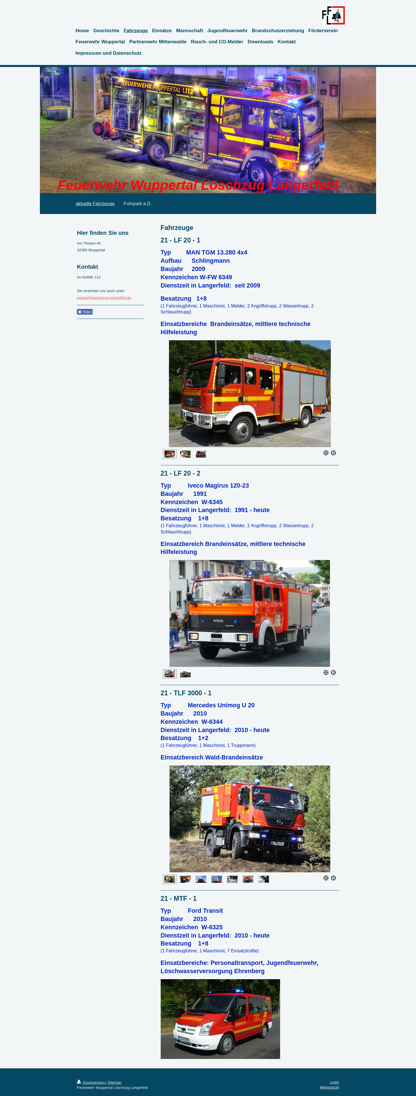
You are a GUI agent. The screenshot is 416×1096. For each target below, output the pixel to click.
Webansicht (329, 1087)
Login (334, 1082)
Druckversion (91, 1082)
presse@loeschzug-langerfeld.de (104, 298)
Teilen (84, 312)
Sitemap (114, 1082)
